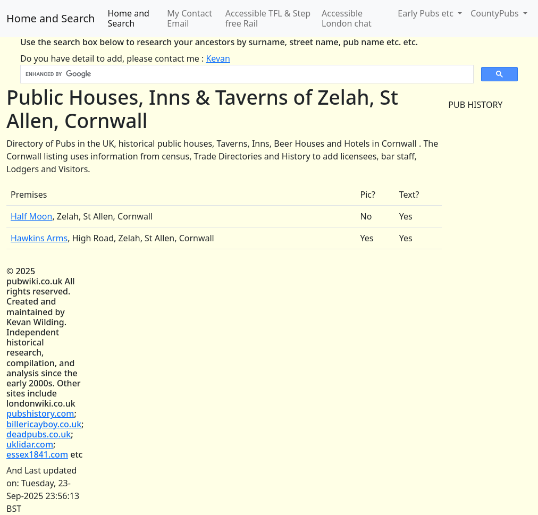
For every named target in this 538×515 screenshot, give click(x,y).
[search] (246, 74)
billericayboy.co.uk (43, 424)
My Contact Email (189, 18)
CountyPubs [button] (495, 13)
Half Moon (31, 216)
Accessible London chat (347, 18)
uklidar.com (29, 444)
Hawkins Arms (39, 238)
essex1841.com (37, 454)
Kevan (218, 58)
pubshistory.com (40, 413)
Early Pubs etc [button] (427, 13)
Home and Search (50, 18)
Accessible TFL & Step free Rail (267, 18)
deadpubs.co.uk (38, 434)
